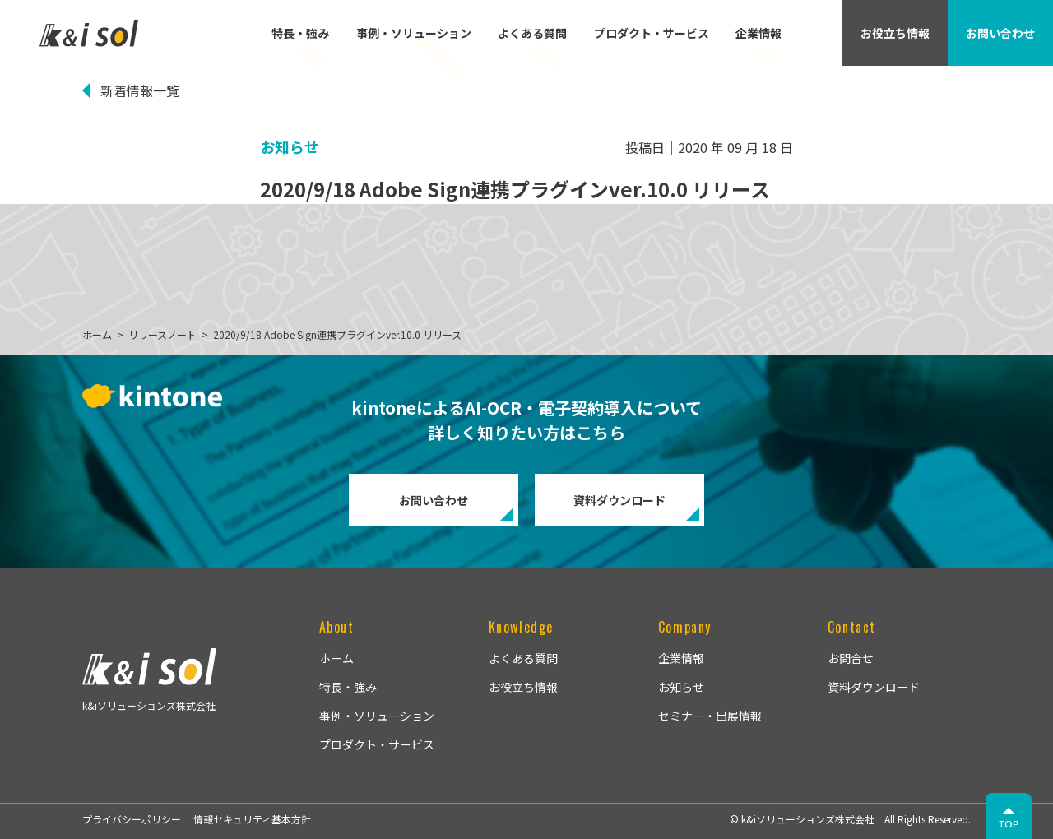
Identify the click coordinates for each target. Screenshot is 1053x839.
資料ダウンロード (619, 500)
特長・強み (300, 33)
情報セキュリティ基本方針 (252, 819)
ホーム (336, 658)
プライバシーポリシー (131, 819)
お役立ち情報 (523, 687)
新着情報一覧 (139, 90)
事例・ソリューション (413, 33)
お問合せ (851, 658)
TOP (1009, 824)
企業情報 (758, 33)
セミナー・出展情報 (710, 715)
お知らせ (681, 687)
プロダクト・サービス (651, 33)
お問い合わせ (433, 500)
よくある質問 (532, 33)
